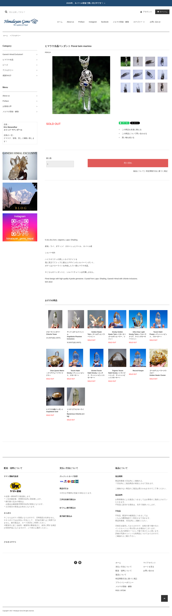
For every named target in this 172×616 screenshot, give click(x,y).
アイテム (161, 12)
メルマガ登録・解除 (121, 22)
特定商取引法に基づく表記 (157, 171)
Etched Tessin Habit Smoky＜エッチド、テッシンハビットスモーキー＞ (96, 374)
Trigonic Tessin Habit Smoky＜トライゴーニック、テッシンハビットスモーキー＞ (116, 374)
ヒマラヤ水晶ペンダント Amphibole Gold (54, 410)
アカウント (147, 12)
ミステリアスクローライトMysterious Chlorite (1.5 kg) (75, 412)
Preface (81, 22)
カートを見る (148, 567)
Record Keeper (136, 371)
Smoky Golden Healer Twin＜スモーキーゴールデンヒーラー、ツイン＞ (117, 335)
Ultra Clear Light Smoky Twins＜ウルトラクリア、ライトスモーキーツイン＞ (137, 335)
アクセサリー (16, 35)
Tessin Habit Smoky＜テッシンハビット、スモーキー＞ (75, 373)
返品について (138, 171)
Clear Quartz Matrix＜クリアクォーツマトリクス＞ (55, 373)
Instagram (93, 22)
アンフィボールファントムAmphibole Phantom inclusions (75, 335)
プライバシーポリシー (124, 582)
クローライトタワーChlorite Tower (53, 333)
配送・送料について (124, 571)
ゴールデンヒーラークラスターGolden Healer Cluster (158, 373)
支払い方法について (124, 567)
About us (70, 22)
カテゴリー (139, 22)
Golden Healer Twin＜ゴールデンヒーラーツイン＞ (96, 334)
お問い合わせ (155, 22)
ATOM (123, 590)
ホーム (60, 22)
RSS (117, 590)
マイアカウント (149, 563)
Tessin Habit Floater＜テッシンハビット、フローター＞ (158, 334)
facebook (104, 22)
